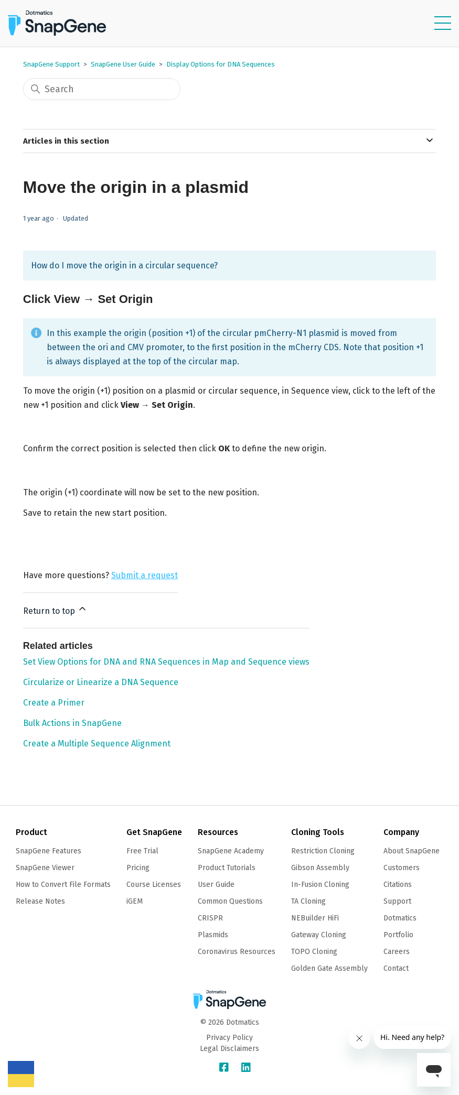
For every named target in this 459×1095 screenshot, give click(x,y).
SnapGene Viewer (45, 867)
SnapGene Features (48, 851)
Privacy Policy (229, 1037)
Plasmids (213, 934)
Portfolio (398, 934)
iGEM (134, 901)
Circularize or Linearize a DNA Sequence (100, 682)
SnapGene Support (51, 64)
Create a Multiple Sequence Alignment (96, 744)
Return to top (55, 609)
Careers (396, 951)
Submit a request (144, 575)
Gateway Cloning (318, 934)
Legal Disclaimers (229, 1048)
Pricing (138, 867)
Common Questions (230, 901)
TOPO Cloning (314, 951)
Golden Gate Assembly (329, 968)
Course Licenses (153, 884)
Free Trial (142, 851)
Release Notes (40, 901)
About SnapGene (411, 851)
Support (397, 901)
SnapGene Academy (231, 851)
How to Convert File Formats (63, 884)
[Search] (102, 89)
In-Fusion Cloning (320, 884)
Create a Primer (53, 703)
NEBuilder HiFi (315, 918)
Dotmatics (400, 918)
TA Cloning (308, 901)
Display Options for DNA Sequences (220, 64)
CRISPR (210, 918)
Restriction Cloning (323, 851)
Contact (396, 968)
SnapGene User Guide (123, 64)
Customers (401, 867)
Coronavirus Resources (236, 951)
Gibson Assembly (320, 867)
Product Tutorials (226, 867)
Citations (397, 884)
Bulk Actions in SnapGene (72, 723)
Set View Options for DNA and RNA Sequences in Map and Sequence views (166, 662)
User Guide (216, 884)
